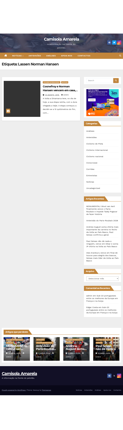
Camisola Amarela (61, 39)
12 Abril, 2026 (14, 353)
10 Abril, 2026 (104, 353)
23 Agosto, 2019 (52, 95)
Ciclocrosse (91, 163)
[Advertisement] (61, 17)
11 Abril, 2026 (44, 353)
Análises (51, 56)
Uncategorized (93, 188)
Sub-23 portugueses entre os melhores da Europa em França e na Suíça (102, 298)
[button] (120, 56)
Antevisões (35, 56)
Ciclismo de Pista (94, 144)
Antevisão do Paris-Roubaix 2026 (102, 220)
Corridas (90, 169)
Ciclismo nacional (94, 156)
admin (65, 95)
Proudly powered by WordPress (14, 390)
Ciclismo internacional (51, 82)
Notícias (17, 56)
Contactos (84, 56)
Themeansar (46, 390)
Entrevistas (91, 175)
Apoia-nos (66, 56)
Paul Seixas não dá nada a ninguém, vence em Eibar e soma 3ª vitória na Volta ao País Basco (102, 244)
